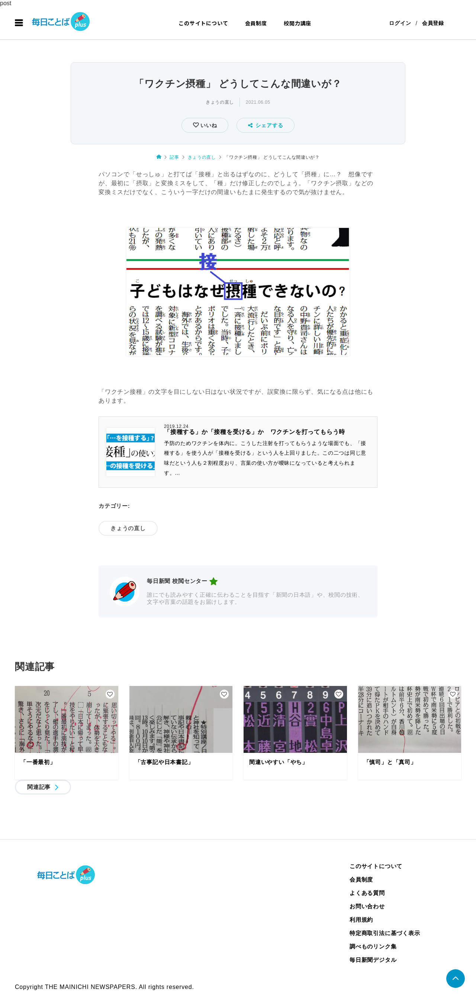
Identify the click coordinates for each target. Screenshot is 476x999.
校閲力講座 (297, 23)
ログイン (400, 23)
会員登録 (433, 23)
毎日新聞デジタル (373, 960)
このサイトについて (203, 23)
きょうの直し (220, 102)
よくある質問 (367, 893)
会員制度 (256, 23)
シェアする (265, 125)
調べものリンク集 (373, 946)
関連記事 (39, 787)
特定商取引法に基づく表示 (385, 933)
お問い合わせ (367, 906)
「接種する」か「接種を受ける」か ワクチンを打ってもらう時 (254, 432)
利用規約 (361, 919)
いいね (208, 125)
